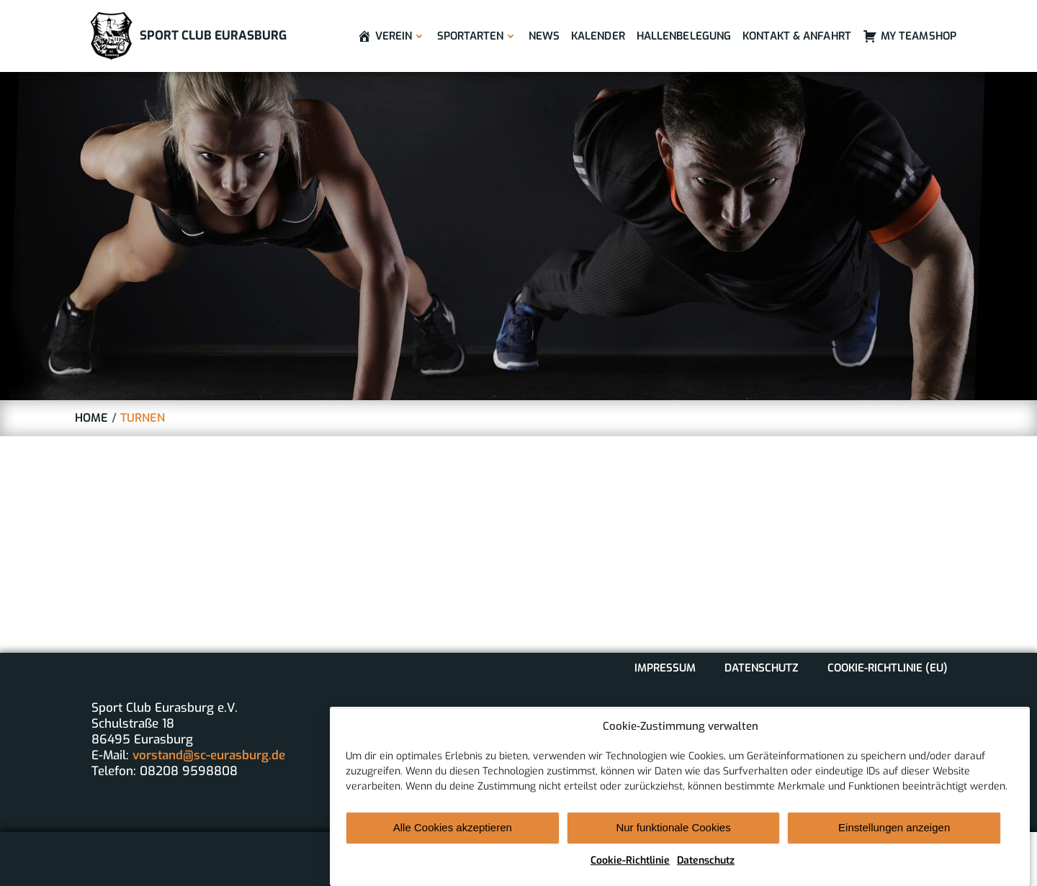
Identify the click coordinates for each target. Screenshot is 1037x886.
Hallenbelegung (684, 36)
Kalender (598, 36)
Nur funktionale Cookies (673, 837)
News (544, 36)
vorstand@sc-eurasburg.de (209, 755)
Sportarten (477, 36)
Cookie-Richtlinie (630, 869)
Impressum (665, 668)
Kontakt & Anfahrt (796, 36)
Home (91, 417)
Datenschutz (706, 869)
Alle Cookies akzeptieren (452, 837)
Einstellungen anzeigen (894, 837)
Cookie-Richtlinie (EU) (887, 668)
